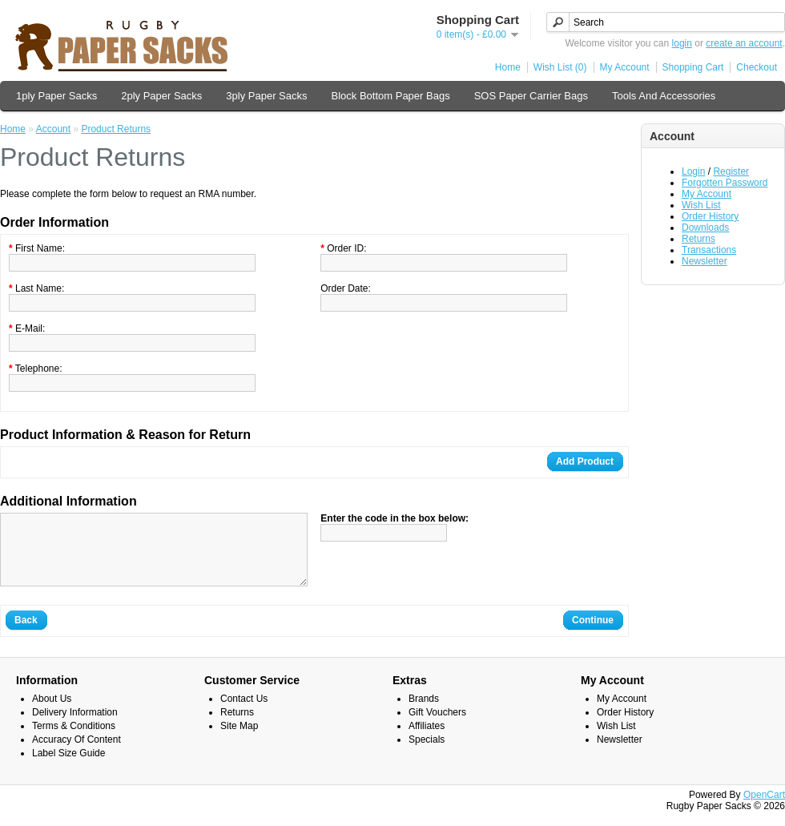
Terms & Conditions (73, 740)
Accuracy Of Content (76, 754)
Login (693, 171)
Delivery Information (75, 726)
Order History (710, 216)
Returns (698, 238)
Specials (427, 754)
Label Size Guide (68, 767)
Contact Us (244, 713)
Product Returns (116, 129)
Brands (424, 713)
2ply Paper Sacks (161, 96)
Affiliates (427, 740)
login (682, 43)
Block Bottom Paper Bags (391, 96)
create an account (744, 43)
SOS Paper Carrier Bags (531, 96)
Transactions (709, 250)
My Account (625, 67)
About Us (51, 713)
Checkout (756, 67)
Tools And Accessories (663, 96)
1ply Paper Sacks (56, 96)
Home (508, 67)
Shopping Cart (693, 67)
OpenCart (764, 809)
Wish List (701, 205)
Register (731, 171)
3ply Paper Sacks (266, 96)
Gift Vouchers (437, 726)
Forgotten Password (724, 182)
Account (53, 129)
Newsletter (704, 261)
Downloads (705, 227)
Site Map (239, 740)
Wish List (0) (560, 67)
